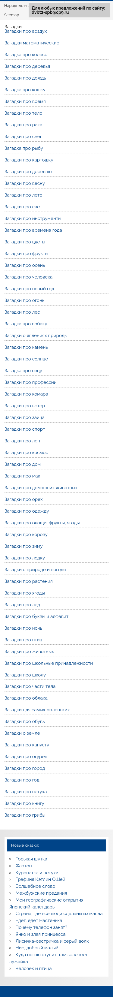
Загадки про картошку (29, 160)
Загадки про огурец (26, 756)
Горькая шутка (31, 859)
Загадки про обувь (25, 721)
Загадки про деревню (28, 171)
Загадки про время (25, 101)
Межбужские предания (41, 893)
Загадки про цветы (25, 242)
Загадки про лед (22, 604)
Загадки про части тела (30, 686)
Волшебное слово (35, 886)
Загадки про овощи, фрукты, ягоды (42, 523)
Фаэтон (24, 866)
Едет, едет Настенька (39, 920)
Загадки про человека (28, 277)
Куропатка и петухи (37, 872)
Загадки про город (25, 768)
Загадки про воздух (26, 31)
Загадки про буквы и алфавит (36, 616)
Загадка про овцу (23, 370)
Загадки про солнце (26, 359)
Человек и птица (34, 968)
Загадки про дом (23, 464)
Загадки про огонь (24, 300)
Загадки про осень (25, 265)
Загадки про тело (23, 113)
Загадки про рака (23, 125)
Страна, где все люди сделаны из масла (59, 913)
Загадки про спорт (25, 429)
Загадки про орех (23, 499)
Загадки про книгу (24, 803)
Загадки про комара (26, 394)
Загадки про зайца (25, 417)
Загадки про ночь (23, 628)
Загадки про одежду (27, 511)
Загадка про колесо (26, 54)
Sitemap (11, 15)
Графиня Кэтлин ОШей (40, 879)
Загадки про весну (25, 183)
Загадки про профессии (31, 382)
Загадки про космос (26, 452)
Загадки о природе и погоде (35, 569)
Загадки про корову (26, 534)
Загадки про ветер (25, 405)
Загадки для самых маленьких (37, 709)
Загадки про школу (25, 675)
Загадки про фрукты (26, 253)
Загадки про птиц (23, 640)
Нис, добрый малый (37, 947)
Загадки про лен (22, 441)
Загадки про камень (26, 347)
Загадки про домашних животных (41, 487)
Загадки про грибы (25, 815)
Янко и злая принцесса (41, 934)
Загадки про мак (22, 476)
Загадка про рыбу (24, 148)
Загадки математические (32, 43)
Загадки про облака (26, 698)
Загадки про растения (28, 581)
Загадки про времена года (33, 230)
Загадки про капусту (27, 745)
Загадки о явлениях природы (36, 335)
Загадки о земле (22, 733)
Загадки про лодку (25, 558)
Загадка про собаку (26, 324)
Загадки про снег (23, 136)
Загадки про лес (22, 312)
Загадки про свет (23, 206)
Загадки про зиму (23, 546)
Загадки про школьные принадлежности (49, 663)
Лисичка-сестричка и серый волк (52, 941)
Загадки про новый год (29, 288)
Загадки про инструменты (33, 218)
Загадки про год (22, 780)
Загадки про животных (29, 651)
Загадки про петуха (26, 791)
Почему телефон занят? (41, 927)
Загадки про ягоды (25, 593)
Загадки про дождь (25, 78)
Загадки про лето (23, 195)
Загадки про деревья (27, 66)
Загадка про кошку (25, 89)
